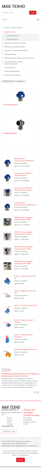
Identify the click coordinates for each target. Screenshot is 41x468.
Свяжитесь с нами (9, 431)
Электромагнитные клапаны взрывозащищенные (13, 63)
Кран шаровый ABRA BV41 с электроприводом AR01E (23, 189)
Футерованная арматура (12, 75)
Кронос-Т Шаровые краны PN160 (25, 305)
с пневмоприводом (12, 39)
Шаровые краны (9, 32)
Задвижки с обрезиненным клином (16, 50)
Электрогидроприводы (12, 71)
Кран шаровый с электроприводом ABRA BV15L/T (25, 204)
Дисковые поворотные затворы (15, 43)
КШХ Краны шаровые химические (25, 349)
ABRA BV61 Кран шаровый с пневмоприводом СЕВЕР (23, 248)
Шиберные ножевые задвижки (14, 47)
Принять (20, 460)
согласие (33, 453)
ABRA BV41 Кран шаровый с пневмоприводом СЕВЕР (23, 218)
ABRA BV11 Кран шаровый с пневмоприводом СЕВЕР (23, 233)
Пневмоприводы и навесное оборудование (19, 58)
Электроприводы (10, 54)
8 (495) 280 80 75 (10, 410)
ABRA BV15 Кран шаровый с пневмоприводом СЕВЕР (23, 262)
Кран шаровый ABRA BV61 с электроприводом (23, 174)
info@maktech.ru (8, 426)
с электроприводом (12, 36)
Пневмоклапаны (9, 67)
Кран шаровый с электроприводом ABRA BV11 (24, 160)
